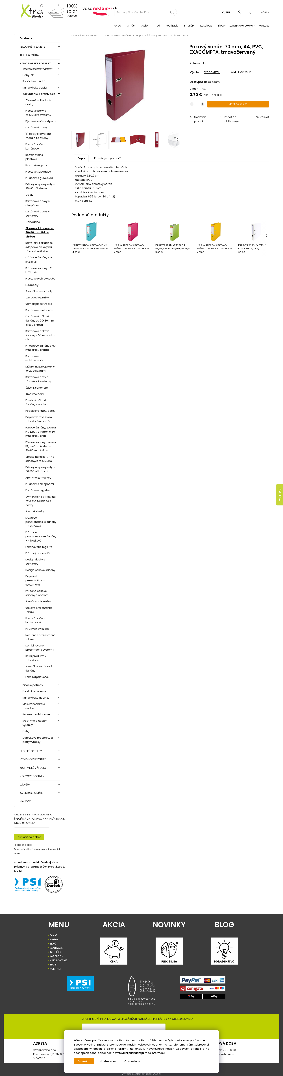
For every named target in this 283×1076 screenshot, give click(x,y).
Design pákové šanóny (40, 570)
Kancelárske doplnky (36, 697)
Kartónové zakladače (39, 310)
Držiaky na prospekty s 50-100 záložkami (40, 469)
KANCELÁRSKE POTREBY (35, 63)
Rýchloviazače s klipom (40, 121)
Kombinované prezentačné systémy (39, 648)
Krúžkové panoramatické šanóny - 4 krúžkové (40, 536)
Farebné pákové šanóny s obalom (37, 402)
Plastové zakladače (38, 171)
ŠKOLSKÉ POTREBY (31, 751)
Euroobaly (31, 285)
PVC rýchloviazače (37, 629)
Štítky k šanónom (36, 388)
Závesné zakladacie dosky (38, 102)
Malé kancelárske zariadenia (34, 706)
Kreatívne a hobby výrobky (35, 723)
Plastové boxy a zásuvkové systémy (38, 113)
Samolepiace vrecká (38, 304)
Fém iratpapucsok (37, 677)
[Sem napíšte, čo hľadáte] (145, 12)
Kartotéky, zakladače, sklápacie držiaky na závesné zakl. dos (39, 247)
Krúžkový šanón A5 (37, 553)
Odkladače (32, 222)
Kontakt (264, 25)
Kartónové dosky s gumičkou (37, 213)
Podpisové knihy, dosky (40, 411)
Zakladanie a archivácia (39, 94)
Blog (221, 25)
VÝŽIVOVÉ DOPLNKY (32, 776)
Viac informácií (155, 1053)
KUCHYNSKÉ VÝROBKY (33, 768)
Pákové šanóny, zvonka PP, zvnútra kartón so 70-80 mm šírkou (40, 446)
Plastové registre (36, 165)
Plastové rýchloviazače (40, 278)
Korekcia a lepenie (34, 691)
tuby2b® (25, 784)
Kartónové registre (37, 490)
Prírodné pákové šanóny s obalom (37, 593)
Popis (81, 158)
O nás (131, 25)
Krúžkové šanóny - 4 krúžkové (38, 259)
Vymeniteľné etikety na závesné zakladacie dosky (40, 501)
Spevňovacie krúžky (38, 601)
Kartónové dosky (36, 127)
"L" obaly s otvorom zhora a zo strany (38, 136)
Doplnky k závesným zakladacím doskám (38, 419)
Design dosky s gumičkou (35, 561)
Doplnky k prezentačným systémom (35, 580)
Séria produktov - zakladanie (36, 658)
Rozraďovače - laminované (35, 620)
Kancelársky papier (35, 87)
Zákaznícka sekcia (241, 25)
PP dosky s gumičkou (39, 178)
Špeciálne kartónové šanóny (38, 668)
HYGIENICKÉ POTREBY (33, 759)
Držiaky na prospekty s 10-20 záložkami (40, 369)
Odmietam (132, 1061)
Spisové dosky (34, 511)
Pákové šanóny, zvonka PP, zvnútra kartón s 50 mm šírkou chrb (40, 432)
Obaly (29, 195)
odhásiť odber (23, 845)
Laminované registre (38, 547)
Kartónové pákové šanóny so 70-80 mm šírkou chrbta (39, 321)
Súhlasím (84, 1061)
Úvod (117, 25)
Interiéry (189, 25)
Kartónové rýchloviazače (34, 358)
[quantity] (197, 104)
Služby (144, 25)
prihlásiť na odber (29, 837)
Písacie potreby (33, 685)
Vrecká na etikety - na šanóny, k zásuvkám (39, 459)
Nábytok (28, 75)
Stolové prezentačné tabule (39, 610)
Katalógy (206, 25)
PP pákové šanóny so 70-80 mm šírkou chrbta (39, 232)
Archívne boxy (34, 394)
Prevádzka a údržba (35, 81)
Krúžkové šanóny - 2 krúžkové (38, 270)
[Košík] (264, 12)
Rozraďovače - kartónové (35, 146)
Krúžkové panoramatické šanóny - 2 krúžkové (40, 522)
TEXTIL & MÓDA (29, 55)
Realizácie (172, 25)
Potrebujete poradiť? (107, 158)
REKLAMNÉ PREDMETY (32, 47)
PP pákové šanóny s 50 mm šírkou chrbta (40, 348)
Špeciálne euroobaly (38, 291)
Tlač (157, 25)
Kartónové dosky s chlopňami (37, 203)
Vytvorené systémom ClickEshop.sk (141, 1073)
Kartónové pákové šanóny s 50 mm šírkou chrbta (40, 335)
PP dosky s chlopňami (39, 484)
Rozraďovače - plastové (35, 157)
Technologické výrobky (38, 69)
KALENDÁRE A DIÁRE (31, 793)
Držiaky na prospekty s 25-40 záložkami (40, 186)
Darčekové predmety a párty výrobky (38, 740)
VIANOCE (25, 801)
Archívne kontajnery (38, 477)
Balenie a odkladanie (36, 714)
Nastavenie (108, 1061)
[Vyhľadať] (110, 12)
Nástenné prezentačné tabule (40, 637)
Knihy (26, 731)
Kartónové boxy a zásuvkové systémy (38, 379)
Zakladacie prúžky (37, 297)
